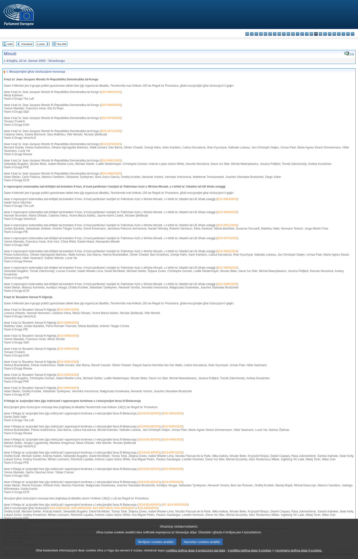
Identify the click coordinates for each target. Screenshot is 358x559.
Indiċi (10, 44)
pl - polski (325, 34)
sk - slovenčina (339, 34)
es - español (252, 34)
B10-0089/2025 (68, 335)
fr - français (284, 34)
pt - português (329, 34)
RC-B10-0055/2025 (175, 504)
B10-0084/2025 (111, 173)
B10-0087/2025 (68, 309)
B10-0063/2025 (227, 199)
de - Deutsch (265, 34)
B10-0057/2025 (173, 452)
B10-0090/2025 (68, 348)
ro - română (334, 34)
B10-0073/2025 (227, 238)
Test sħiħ (61, 44)
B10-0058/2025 (173, 469)
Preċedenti (26, 44)
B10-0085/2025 (227, 267)
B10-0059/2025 (173, 482)
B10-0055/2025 (173, 426)
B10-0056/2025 (173, 439)
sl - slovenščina (343, 34)
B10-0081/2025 (111, 160)
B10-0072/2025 (111, 131)
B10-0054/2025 (173, 413)
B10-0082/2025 (227, 251)
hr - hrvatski (293, 34)
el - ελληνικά (274, 34)
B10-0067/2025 (227, 225)
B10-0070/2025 (111, 118)
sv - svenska (352, 34)
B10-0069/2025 (111, 105)
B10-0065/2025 (111, 92)
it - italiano (297, 34)
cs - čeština (256, 34)
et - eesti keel (270, 34)
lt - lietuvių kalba (307, 34)
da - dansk (261, 34)
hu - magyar (311, 34)
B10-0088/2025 (68, 322)
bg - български (247, 34)
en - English (279, 34)
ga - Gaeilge (288, 34)
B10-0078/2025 (111, 144)
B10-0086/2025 (227, 284)
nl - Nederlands (320, 34)
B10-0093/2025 (68, 388)
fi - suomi (348, 34)
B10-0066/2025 (227, 212)
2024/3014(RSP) (149, 413)
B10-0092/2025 (68, 375)
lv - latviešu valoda (302, 34)
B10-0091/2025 (68, 361)
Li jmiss (41, 44)
